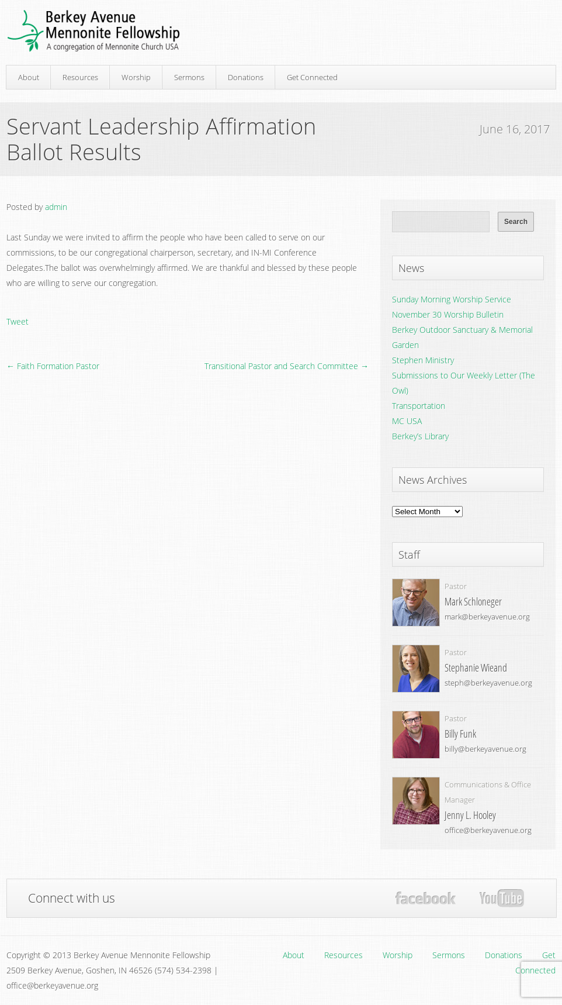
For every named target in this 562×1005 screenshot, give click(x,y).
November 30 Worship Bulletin (448, 314)
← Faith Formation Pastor (52, 365)
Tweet (17, 321)
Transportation (418, 405)
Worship (136, 77)
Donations (245, 77)
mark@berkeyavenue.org (487, 616)
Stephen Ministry (423, 360)
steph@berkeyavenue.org (488, 682)
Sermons (189, 77)
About (28, 77)
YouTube (501, 898)
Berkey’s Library (420, 436)
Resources (80, 77)
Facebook (426, 898)
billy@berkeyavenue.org (485, 749)
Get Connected (312, 77)
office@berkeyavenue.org (488, 830)
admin (56, 206)
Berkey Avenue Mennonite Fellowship (93, 31)
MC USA (407, 420)
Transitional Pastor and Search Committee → (286, 365)
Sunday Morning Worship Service (451, 299)
